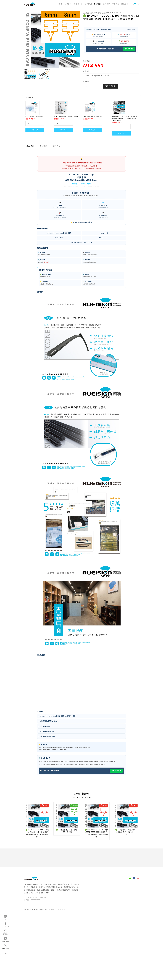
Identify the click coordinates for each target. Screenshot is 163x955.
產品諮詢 (44, 146)
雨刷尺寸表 (78, 4)
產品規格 (86, 71)
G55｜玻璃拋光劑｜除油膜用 (92, 116)
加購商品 (34, 130)
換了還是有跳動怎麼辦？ (47, 731)
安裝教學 (115, 4)
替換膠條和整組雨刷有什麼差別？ (49, 721)
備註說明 (57, 146)
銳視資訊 (106, 4)
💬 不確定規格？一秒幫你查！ (105, 49)
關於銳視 (68, 4)
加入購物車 (110, 86)
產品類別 (97, 4)
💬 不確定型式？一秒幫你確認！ (50, 770)
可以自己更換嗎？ (45, 726)
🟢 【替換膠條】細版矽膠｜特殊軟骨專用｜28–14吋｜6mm (126, 832)
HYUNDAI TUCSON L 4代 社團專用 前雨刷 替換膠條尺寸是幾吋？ (59, 716)
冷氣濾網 (88, 4)
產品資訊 (30, 146)
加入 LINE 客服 (129, 49)
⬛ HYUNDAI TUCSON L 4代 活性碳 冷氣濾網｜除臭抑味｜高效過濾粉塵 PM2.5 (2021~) (124, 118)
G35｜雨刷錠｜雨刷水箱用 (34, 116)
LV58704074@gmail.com (58, 909)
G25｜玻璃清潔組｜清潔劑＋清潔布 (66, 116)
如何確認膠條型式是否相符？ (48, 736)
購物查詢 (124, 4)
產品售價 (86, 61)
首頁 (61, 4)
